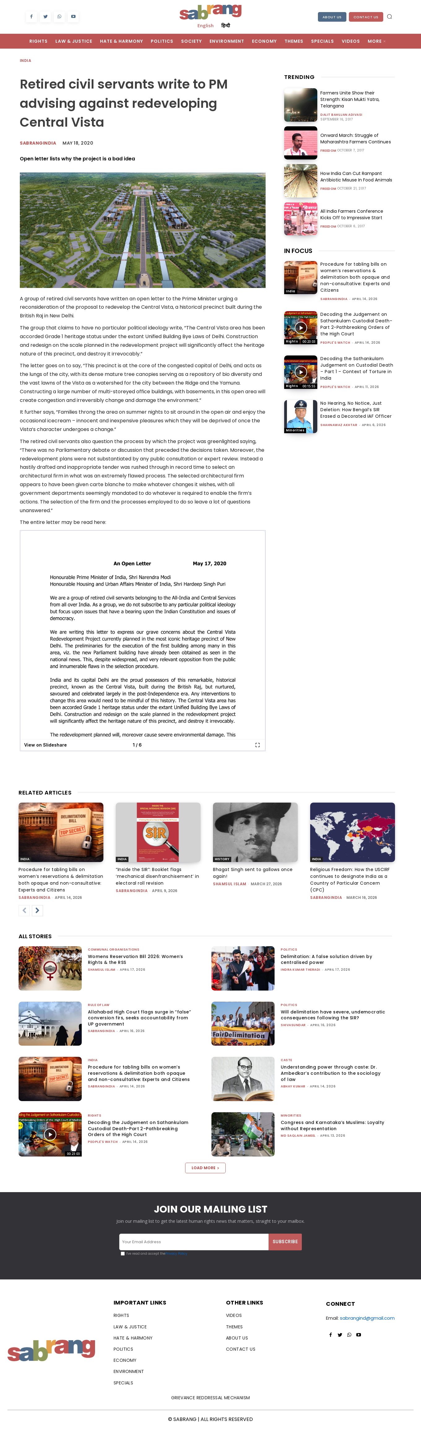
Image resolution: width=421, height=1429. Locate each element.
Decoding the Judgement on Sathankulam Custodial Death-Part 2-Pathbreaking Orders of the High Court (356, 324)
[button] (389, 16)
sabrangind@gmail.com (367, 1318)
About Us (332, 17)
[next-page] (37, 910)
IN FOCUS (298, 250)
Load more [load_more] (205, 1167)
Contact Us (366, 17)
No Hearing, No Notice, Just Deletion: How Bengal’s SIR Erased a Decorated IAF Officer (356, 409)
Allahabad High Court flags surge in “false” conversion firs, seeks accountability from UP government (139, 1018)
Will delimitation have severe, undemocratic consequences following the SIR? (333, 1015)
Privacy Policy (176, 1253)
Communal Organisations (113, 949)
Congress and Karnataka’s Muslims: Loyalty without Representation (332, 1125)
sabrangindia (333, 299)
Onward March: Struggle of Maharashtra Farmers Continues (355, 138)
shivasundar (293, 1025)
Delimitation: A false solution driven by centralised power (326, 959)
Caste (286, 1060)
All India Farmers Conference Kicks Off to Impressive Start (357, 214)
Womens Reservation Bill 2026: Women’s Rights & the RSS (135, 959)
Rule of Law (99, 1005)
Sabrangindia (38, 143)
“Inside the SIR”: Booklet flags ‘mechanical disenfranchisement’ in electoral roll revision (157, 876)
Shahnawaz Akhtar (338, 425)
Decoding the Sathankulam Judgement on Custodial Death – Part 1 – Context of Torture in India (356, 368)
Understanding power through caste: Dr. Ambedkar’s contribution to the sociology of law (330, 1073)
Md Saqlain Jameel (298, 1135)
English (205, 25)
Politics (289, 949)
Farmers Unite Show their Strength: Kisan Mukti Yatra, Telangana (349, 99)
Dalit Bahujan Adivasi (341, 114)
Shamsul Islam (229, 884)
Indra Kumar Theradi (300, 969)
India (26, 61)
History (222, 859)
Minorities (295, 430)
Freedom (328, 150)
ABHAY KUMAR (293, 1086)
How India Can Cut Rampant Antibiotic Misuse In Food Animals (356, 176)
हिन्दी (225, 25)
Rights (292, 341)
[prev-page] (24, 910)
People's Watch (335, 342)
